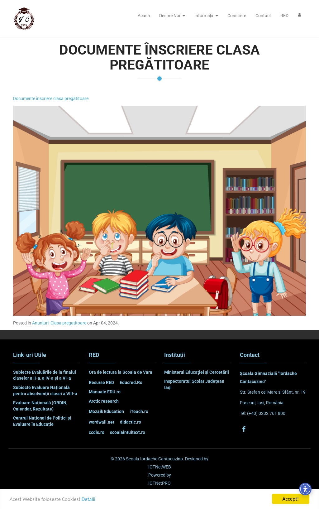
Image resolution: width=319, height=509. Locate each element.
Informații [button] (206, 15)
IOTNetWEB (159, 466)
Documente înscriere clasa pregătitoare (50, 98)
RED (284, 15)
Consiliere (236, 15)
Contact (263, 15)
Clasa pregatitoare (68, 322)
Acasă (144, 15)
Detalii (88, 500)
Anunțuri (40, 322)
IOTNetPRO (159, 483)
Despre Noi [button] (172, 15)
